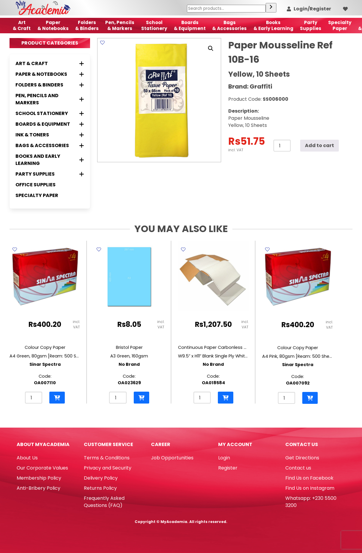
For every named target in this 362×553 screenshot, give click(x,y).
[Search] (271, 7)
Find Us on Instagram (309, 488)
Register (227, 467)
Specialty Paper (36, 195)
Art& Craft (22, 25)
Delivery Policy (101, 478)
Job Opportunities (172, 457)
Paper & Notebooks (53, 25)
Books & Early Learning (273, 25)
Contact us (298, 467)
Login (224, 457)
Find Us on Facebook (309, 478)
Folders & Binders (87, 25)
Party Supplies (310, 25)
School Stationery (154, 25)
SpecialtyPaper (340, 25)
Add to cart (319, 145)
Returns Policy (100, 488)
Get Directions (302, 457)
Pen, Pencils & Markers (119, 25)
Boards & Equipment (190, 25)
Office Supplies (35, 184)
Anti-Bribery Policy (38, 488)
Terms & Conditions (107, 457)
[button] (210, 48)
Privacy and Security (107, 467)
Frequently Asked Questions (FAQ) (104, 502)
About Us (27, 457)
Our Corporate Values (42, 467)
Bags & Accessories (229, 25)
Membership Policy (39, 478)
